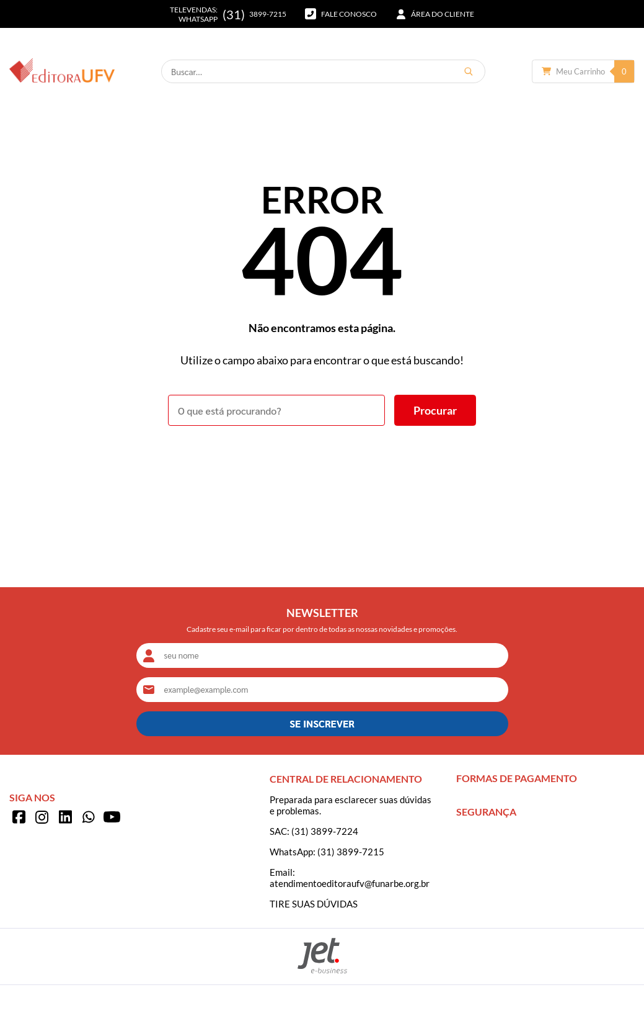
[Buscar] (468, 71)
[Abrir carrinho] (583, 71)
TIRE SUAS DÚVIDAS (314, 903)
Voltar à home (322, 460)
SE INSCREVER (321, 723)
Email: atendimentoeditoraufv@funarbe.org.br (350, 878)
